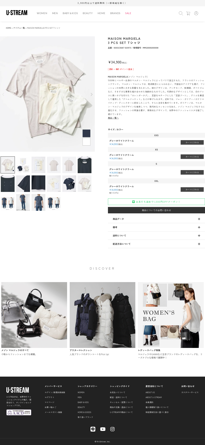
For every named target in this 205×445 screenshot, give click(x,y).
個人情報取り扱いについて (157, 407)
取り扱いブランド (85, 417)
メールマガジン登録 (53, 412)
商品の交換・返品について (121, 407)
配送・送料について (118, 397)
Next (91, 94)
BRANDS (115, 13)
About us (150, 392)
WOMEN (42, 13)
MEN (55, 13)
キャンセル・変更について (121, 402)
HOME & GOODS (84, 412)
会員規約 (149, 402)
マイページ (49, 402)
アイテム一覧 (19, 27)
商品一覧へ (113, 117)
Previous (3, 94)
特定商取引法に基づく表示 (157, 412)
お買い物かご (50, 407)
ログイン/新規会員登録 (55, 392)
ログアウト (49, 397)
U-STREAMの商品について (121, 412)
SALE (128, 13)
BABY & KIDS (83, 402)
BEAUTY (88, 13)
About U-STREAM (154, 397)
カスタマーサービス (190, 392)
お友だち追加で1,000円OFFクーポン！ (156, 201)
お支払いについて (117, 392)
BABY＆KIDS (70, 13)
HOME (101, 13)
